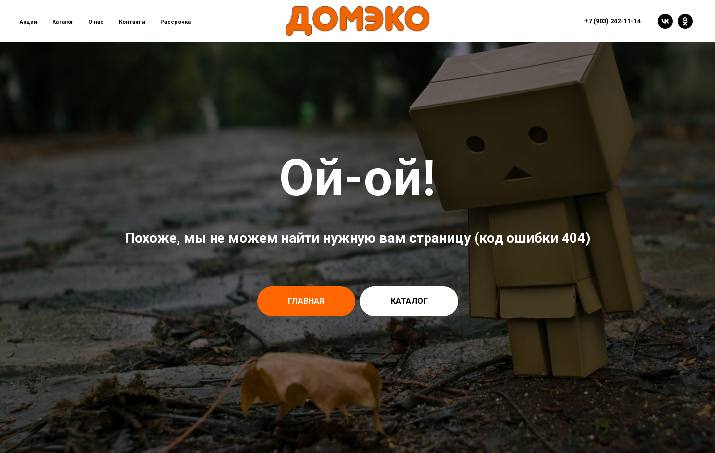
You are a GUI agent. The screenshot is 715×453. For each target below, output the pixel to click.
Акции (28, 22)
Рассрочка (175, 22)
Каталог (62, 22)
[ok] (685, 21)
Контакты (132, 22)
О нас (96, 22)
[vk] (665, 21)
